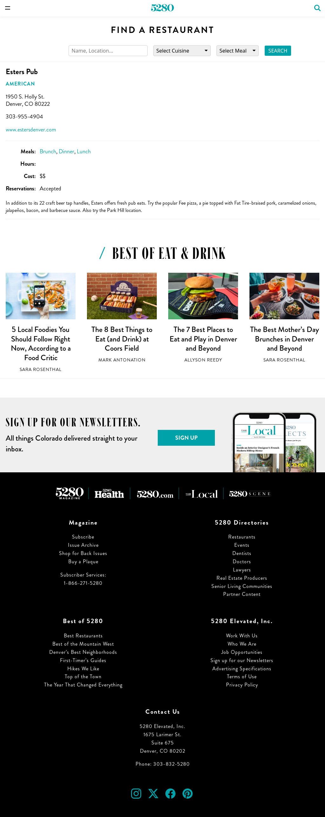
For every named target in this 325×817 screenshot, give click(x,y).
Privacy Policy (242, 684)
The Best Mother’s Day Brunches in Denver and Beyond (284, 339)
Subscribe (83, 536)
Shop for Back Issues (83, 553)
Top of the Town (83, 676)
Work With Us (242, 635)
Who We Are (242, 644)
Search (278, 50)
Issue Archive (83, 545)
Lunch (84, 151)
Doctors (242, 561)
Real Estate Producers (241, 578)
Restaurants (241, 536)
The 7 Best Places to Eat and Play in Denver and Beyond (203, 339)
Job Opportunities (241, 652)
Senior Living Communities (241, 586)
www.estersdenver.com (31, 129)
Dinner (66, 151)
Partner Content (242, 594)
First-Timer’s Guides (83, 660)
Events (241, 545)
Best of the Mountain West (83, 644)
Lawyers (242, 569)
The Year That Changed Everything (83, 684)
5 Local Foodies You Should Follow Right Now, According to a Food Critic (41, 343)
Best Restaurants (83, 635)
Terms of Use (242, 676)
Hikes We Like (83, 668)
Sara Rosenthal (41, 370)
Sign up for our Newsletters (241, 660)
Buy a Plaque (83, 561)
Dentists (241, 553)
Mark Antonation (122, 360)
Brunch (48, 151)
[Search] (108, 50)
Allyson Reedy (203, 360)
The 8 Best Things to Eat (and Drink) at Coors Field (121, 339)
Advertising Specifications (241, 668)
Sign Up (186, 438)
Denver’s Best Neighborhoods (83, 652)
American (20, 83)
